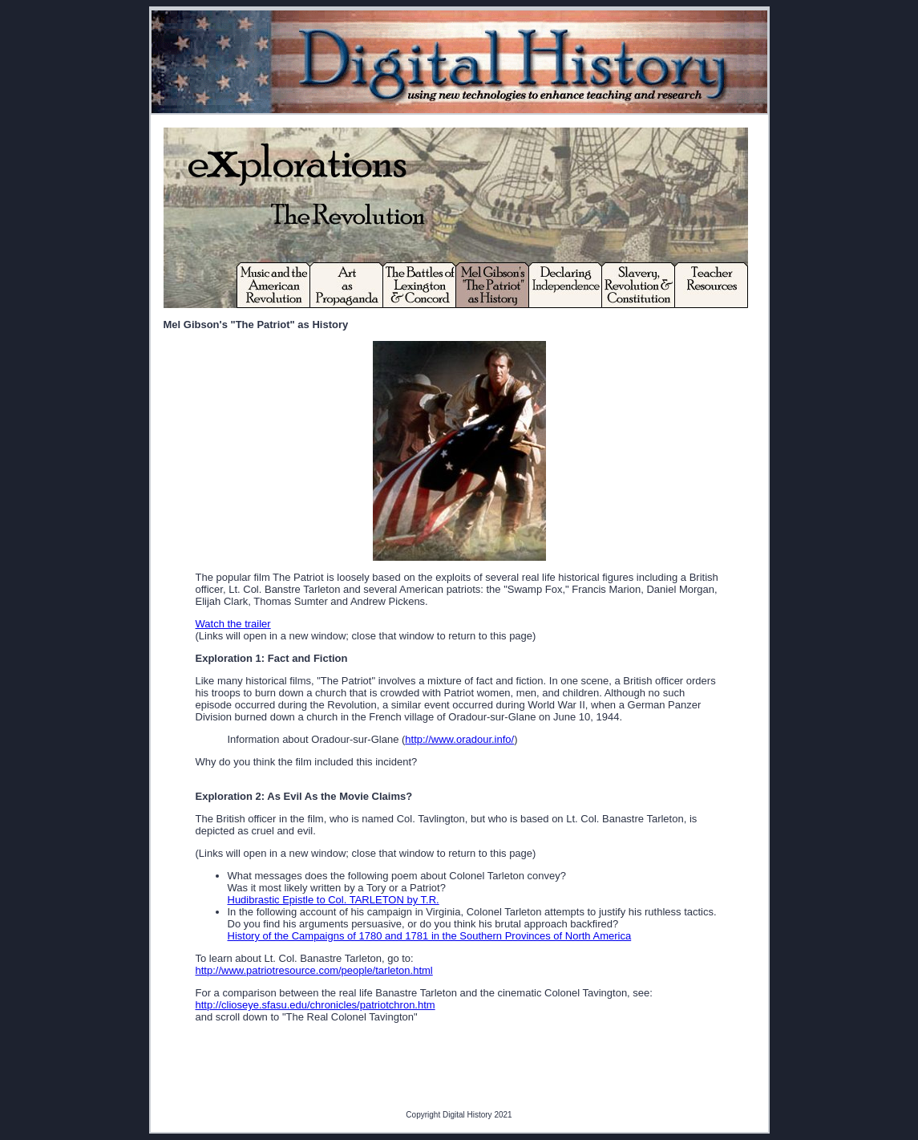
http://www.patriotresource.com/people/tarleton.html (314, 970)
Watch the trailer (233, 624)
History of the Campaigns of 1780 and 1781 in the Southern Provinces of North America (430, 936)
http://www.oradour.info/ (459, 739)
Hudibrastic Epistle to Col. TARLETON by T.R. (333, 900)
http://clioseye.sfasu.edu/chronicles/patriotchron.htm (315, 1005)
